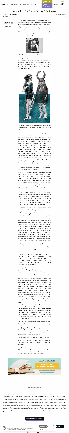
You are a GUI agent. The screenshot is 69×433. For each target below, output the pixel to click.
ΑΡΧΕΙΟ (62, 2)
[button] (4, 428)
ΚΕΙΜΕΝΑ (20, 4)
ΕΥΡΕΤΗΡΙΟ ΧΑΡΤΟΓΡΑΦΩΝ (59, 4)
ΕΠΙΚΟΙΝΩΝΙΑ (61, 3)
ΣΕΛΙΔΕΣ (62, 1)
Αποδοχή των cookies (43, 426)
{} (5, 16)
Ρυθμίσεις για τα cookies (43, 429)
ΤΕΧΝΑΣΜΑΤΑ (35, 4)
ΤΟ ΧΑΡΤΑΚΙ (29, 4)
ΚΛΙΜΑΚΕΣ (16, 4)
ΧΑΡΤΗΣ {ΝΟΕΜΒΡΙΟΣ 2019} (10, 14)
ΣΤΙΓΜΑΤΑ (11, 4)
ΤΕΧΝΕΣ (24, 4)
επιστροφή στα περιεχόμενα (34, 387)
